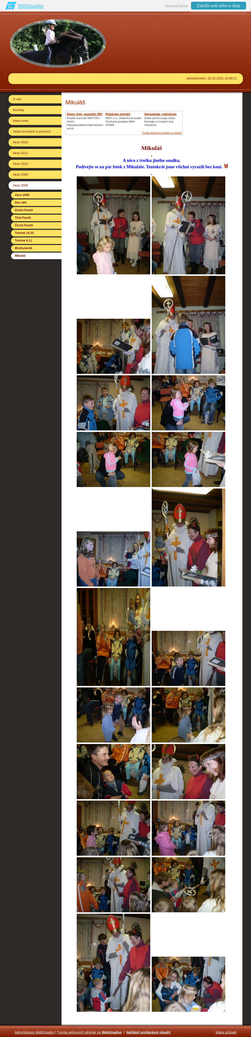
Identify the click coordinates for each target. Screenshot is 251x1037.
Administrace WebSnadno (34, 1032)
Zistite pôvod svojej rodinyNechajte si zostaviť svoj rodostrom (160, 121)
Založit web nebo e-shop (218, 5)
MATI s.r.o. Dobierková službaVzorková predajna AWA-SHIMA (123, 121)
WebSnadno (31, 5)
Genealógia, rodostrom (160, 114)
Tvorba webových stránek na (89, 1032)
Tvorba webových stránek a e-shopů (161, 133)
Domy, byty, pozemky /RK (84, 114)
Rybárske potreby (118, 114)
